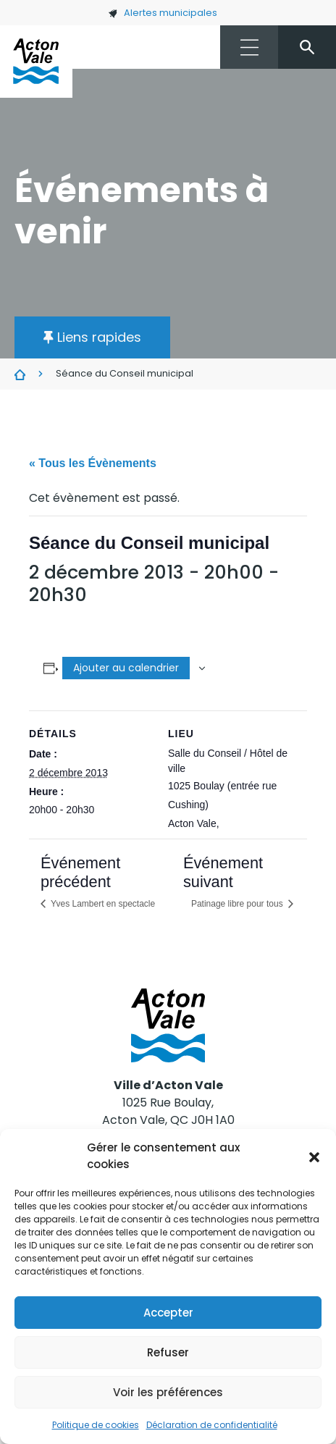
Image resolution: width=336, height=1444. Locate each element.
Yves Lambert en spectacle (102, 904)
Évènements (19, 374)
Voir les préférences (168, 1392)
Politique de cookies (95, 1425)
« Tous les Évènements (92, 463)
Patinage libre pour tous (238, 904)
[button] (314, 1156)
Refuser (168, 1352)
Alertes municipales (162, 13)
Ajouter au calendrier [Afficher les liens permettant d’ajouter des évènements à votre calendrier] (126, 667)
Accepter (168, 1312)
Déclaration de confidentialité (211, 1425)
